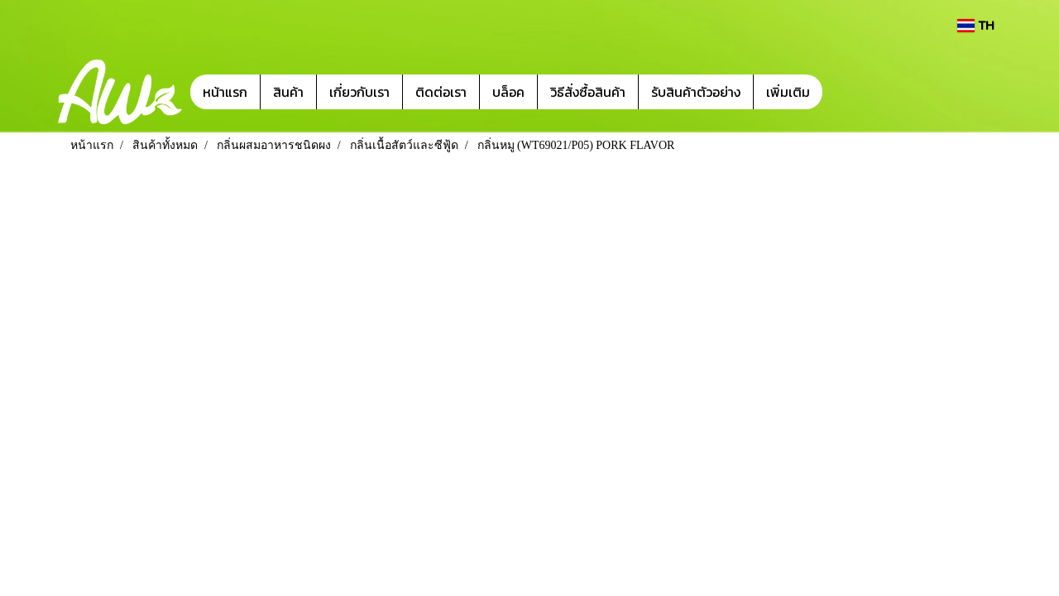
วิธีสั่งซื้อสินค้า (587, 92)
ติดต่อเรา (441, 92)
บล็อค (508, 92)
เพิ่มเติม (788, 92)
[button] (847, 92)
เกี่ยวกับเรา (359, 92)
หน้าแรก (225, 92)
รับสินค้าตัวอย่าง (695, 92)
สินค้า (288, 92)
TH (975, 25)
